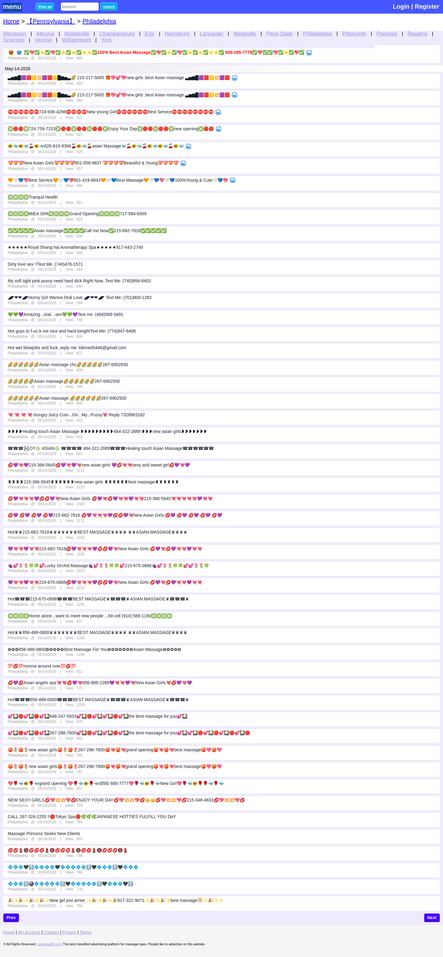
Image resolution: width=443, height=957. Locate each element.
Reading (418, 33)
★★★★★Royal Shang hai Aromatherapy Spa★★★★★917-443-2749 (75, 247)
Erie (149, 33)
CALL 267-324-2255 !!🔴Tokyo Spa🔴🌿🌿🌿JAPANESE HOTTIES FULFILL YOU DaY (92, 816)
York (106, 40)
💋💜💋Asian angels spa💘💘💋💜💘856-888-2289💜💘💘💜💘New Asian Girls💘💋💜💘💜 (100, 682)
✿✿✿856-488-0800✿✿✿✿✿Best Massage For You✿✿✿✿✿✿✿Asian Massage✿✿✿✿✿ (94, 649)
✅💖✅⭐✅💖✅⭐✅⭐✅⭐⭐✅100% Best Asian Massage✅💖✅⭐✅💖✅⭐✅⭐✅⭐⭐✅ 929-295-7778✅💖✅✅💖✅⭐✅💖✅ (164, 52)
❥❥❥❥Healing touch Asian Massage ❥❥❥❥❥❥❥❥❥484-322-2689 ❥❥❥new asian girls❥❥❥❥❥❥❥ (107, 431)
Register (427, 6)
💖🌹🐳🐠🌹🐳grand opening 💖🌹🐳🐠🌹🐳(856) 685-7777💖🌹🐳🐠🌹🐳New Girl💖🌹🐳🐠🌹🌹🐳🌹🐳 (116, 783)
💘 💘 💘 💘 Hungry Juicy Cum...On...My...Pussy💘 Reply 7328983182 (76, 414)
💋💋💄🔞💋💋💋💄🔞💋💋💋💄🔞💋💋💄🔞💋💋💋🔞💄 (68, 850)
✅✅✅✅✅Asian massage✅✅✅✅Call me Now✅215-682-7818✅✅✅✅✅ (87, 230)
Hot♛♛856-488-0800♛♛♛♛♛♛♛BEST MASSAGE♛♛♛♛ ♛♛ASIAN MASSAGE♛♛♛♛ (97, 632)
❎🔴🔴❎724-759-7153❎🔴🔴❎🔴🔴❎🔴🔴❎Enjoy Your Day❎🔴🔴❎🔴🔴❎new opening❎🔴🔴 (111, 128)
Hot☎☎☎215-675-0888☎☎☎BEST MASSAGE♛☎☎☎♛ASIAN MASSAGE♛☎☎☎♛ (98, 598)
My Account (29, 932)
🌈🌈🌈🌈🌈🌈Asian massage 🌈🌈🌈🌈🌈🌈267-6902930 (67, 398)
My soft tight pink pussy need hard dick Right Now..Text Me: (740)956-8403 (79, 280)
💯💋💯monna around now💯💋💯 (42, 666)
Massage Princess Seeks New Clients (44, 833)
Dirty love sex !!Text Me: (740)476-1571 (45, 264)
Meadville (244, 33)
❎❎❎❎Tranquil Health (33, 197)
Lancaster (211, 33)
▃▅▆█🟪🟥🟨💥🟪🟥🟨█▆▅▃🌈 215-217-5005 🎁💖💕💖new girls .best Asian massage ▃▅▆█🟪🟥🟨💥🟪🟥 (119, 77)
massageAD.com (49, 944)
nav (16, 7)
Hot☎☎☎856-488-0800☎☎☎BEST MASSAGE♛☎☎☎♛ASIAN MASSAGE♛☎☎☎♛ (98, 699)
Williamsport (76, 40)
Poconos (387, 33)
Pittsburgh (354, 33)
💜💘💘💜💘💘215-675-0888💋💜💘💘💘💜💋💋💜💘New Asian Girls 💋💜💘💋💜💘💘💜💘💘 (105, 582)
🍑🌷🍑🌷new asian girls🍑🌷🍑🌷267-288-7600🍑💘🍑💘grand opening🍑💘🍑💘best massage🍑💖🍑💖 (115, 749)
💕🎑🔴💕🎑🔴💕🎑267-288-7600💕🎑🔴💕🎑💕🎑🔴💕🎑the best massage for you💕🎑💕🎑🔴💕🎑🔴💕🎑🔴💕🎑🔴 (129, 732)
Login (401, 6)
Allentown (14, 33)
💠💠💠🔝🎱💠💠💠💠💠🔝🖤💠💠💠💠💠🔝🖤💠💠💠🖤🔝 (70, 883)
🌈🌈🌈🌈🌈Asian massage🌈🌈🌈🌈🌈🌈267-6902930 (64, 381)
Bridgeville (77, 33)
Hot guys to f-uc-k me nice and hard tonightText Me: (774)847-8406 (72, 331)
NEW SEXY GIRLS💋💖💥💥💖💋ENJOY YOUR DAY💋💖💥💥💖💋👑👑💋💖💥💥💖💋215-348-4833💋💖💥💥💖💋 (126, 800)
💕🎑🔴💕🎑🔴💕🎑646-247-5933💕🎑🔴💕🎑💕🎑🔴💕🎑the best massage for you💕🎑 (97, 716)
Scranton (13, 40)
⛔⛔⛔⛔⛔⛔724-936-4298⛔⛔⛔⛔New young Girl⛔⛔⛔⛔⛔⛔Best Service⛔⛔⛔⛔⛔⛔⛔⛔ (111, 111)
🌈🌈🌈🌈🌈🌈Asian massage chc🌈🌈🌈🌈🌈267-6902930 (68, 364)
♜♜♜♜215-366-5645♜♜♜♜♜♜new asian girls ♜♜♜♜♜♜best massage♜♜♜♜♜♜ (93, 481)
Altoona (45, 33)
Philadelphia (317, 33)
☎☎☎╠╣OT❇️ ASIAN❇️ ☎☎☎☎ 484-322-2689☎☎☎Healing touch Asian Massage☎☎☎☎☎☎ (111, 448)
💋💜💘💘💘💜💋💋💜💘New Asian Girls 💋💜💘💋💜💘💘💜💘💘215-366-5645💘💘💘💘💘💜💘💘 (110, 498)
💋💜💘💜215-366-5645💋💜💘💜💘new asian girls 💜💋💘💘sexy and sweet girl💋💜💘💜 (99, 464)
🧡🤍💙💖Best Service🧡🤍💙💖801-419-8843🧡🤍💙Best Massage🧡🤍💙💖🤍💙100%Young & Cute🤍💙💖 (118, 180)
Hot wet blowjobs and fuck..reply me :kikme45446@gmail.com (67, 347)
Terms (85, 932)
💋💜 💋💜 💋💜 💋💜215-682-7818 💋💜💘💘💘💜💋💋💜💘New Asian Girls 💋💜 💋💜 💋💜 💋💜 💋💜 (115, 515)
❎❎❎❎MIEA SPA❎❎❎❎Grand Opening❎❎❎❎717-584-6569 (77, 213)
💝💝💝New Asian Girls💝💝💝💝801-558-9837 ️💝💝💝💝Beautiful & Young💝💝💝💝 (93, 162)
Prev (11, 917)
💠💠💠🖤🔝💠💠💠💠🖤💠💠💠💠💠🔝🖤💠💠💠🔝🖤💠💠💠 (73, 867)
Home (11, 21)
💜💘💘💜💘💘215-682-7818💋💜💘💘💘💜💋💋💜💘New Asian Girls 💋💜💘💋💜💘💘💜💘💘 (105, 548)
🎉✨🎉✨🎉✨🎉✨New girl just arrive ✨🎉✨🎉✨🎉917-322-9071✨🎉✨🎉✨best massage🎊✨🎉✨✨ (115, 900)
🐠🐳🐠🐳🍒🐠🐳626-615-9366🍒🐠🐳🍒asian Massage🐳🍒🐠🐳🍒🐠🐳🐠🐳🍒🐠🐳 (96, 145)
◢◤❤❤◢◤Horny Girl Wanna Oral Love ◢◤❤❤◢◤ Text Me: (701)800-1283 (80, 297)
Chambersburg (117, 33)
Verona (43, 40)
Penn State (279, 33)
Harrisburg (177, 33)
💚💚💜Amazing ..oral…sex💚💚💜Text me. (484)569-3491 (65, 314)
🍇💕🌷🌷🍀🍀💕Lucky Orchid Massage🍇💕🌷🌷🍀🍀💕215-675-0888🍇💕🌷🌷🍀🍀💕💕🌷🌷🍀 (108, 565)
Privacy (69, 932)
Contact (51, 932)
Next (432, 917)
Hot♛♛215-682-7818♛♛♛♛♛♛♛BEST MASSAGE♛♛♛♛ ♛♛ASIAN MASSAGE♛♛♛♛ (97, 532)
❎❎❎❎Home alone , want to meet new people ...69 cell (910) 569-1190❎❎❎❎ (90, 615)
